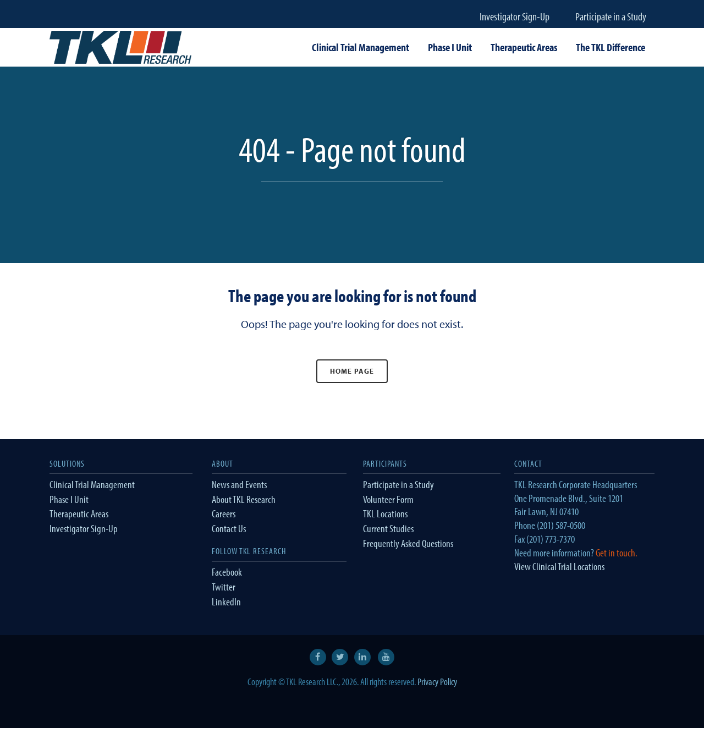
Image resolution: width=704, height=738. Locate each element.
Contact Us (229, 528)
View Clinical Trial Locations (559, 566)
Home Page (352, 371)
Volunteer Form (388, 499)
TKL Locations (385, 513)
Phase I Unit (69, 499)
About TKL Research (244, 499)
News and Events (239, 484)
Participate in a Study (610, 16)
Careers (223, 513)
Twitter (223, 586)
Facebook (227, 571)
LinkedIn (226, 601)
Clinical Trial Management (92, 484)
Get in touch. (616, 552)
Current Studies (388, 528)
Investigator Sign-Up (514, 16)
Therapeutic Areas (79, 513)
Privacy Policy (437, 681)
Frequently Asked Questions (408, 543)
